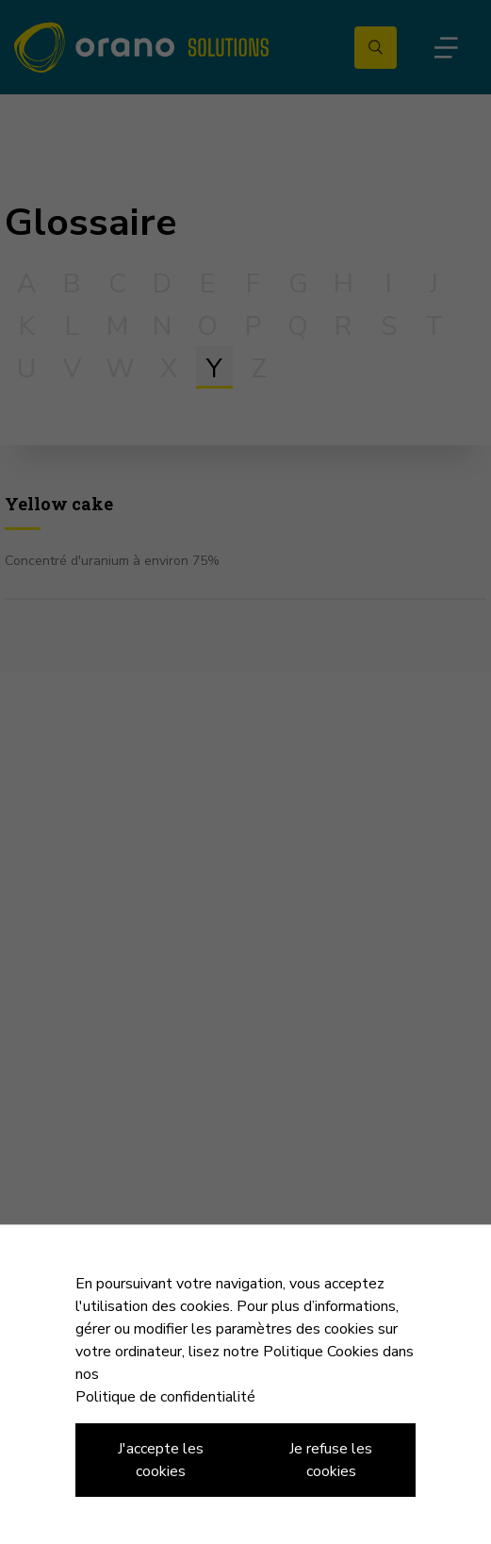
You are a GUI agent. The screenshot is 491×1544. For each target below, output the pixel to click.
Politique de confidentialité (165, 1396)
